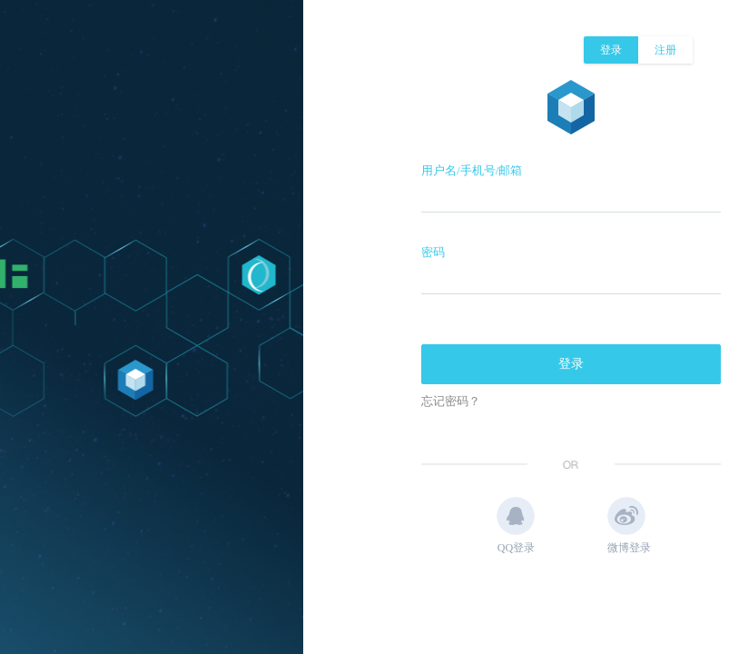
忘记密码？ (450, 401)
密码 (433, 252)
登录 (611, 50)
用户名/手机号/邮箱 (471, 170)
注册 (665, 50)
